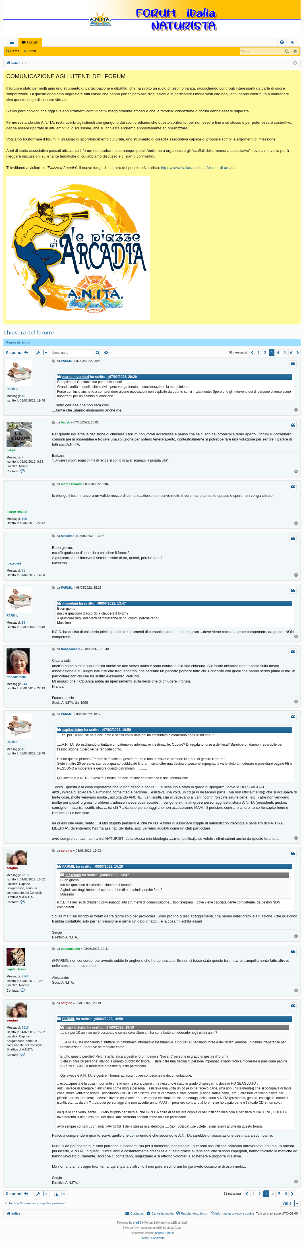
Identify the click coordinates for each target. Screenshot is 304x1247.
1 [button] (258, 352)
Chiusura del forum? (28, 332)
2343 (25, 976)
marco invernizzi (75, 377)
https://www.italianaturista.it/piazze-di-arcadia (198, 168)
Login (32, 51)
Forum (32, 42)
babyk (11, 450)
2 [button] (265, 352)
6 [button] (291, 352)
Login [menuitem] (293, 43)
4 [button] (278, 352)
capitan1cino (72, 730)
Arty (136, 1227)
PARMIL (12, 388)
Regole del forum (18, 342)
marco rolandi (17, 511)
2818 (25, 875)
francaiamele (16, 677)
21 (23, 570)
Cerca (14, 51)
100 (24, 518)
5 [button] (285, 352)
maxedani (14, 563)
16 (23, 396)
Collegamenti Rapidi (13, 43)
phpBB (137, 1222)
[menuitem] (282, 42)
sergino (12, 868)
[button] (252, 352)
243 (24, 684)
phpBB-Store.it (164, 1232)
